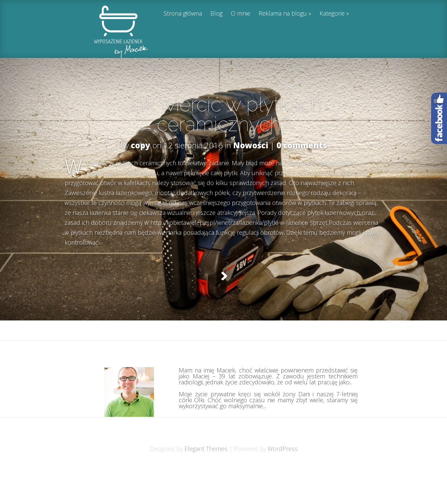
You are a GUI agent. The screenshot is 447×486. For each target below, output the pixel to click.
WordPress (283, 465)
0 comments (301, 145)
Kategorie (332, 13)
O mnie (240, 13)
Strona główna (183, 13)
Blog (216, 13)
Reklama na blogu (283, 13)
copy (140, 145)
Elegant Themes (205, 465)
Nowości (250, 145)
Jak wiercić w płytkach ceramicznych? (223, 114)
